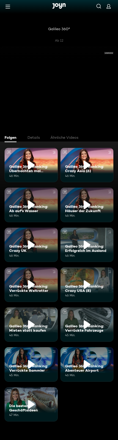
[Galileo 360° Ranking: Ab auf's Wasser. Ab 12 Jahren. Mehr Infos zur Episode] (31, 205)
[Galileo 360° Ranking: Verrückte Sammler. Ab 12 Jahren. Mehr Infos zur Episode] (31, 364)
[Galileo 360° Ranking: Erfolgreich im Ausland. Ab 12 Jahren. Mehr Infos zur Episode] (87, 245)
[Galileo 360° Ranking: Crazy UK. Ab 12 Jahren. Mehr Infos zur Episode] (31, 245)
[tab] (12, 138)
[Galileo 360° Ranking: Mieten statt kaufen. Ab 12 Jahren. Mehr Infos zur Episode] (31, 324)
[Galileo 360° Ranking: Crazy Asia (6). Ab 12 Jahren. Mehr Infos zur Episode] (87, 165)
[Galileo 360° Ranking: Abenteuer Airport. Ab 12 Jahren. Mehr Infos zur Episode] (87, 364)
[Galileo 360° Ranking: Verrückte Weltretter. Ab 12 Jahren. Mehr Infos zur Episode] (31, 284)
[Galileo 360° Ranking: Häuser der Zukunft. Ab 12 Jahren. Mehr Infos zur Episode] (87, 205)
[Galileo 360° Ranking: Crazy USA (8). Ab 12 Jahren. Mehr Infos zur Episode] (87, 284)
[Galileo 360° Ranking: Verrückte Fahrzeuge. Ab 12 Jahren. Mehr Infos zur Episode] (87, 324)
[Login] (108, 6)
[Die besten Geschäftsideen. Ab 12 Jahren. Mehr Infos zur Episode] (31, 404)
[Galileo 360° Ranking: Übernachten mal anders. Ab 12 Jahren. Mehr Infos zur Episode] (31, 165)
